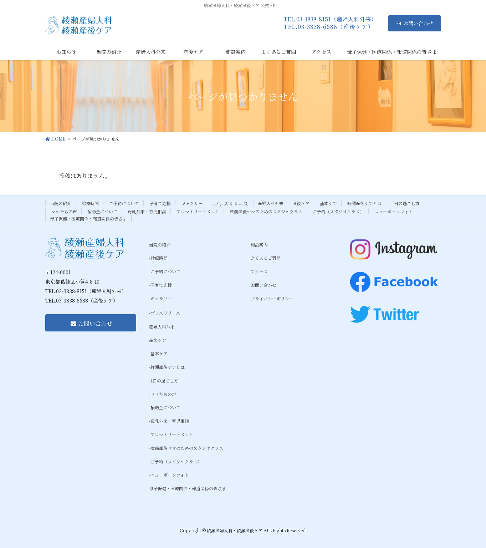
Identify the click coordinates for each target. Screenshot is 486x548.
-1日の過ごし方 (405, 203)
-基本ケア (327, 203)
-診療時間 (89, 203)
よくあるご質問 (266, 258)
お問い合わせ (414, 23)
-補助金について (101, 211)
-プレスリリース (230, 203)
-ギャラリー (191, 203)
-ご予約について (123, 203)
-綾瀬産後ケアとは (364, 203)
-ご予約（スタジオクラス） (337, 211)
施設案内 (259, 245)
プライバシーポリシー (272, 298)
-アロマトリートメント (197, 211)
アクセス (259, 271)
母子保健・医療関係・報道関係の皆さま (88, 218)
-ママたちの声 (63, 211)
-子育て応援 (159, 203)
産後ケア (300, 203)
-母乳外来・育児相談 (146, 211)
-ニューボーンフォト (393, 211)
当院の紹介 (60, 203)
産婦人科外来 (270, 203)
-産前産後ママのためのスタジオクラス (265, 211)
